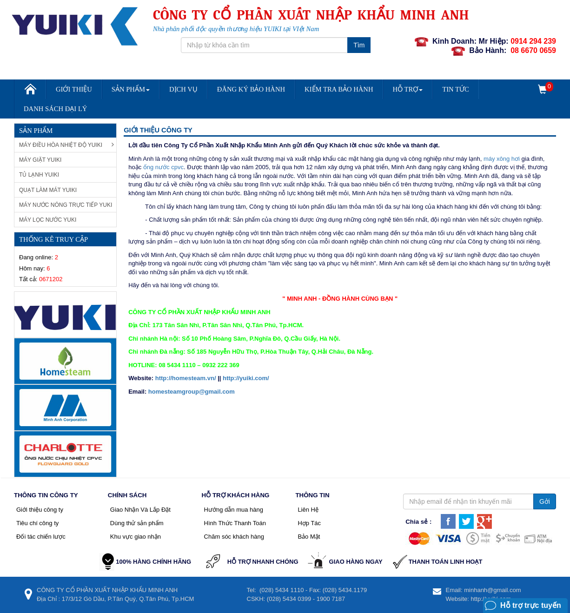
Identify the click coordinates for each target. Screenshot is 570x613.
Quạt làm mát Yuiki (48, 190)
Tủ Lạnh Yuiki (39, 174)
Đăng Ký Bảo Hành (251, 89)
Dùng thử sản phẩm (137, 523)
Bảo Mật (309, 536)
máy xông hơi (502, 158)
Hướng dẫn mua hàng (233, 509)
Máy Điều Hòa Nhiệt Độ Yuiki (66, 144)
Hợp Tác (309, 523)
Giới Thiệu (74, 89)
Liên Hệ (308, 509)
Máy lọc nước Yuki (47, 220)
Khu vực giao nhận (135, 536)
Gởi (544, 501)
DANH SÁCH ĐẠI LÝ (55, 108)
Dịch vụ (183, 89)
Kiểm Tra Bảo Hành (339, 89)
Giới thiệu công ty (39, 509)
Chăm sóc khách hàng (234, 536)
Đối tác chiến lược (41, 536)
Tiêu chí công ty (37, 523)
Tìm (359, 45)
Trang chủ (29, 92)
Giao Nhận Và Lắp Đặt (140, 509)
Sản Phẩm (131, 89)
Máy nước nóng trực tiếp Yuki (65, 205)
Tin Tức (455, 89)
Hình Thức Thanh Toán (235, 523)
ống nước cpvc (163, 167)
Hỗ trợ (408, 89)
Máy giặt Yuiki (40, 160)
